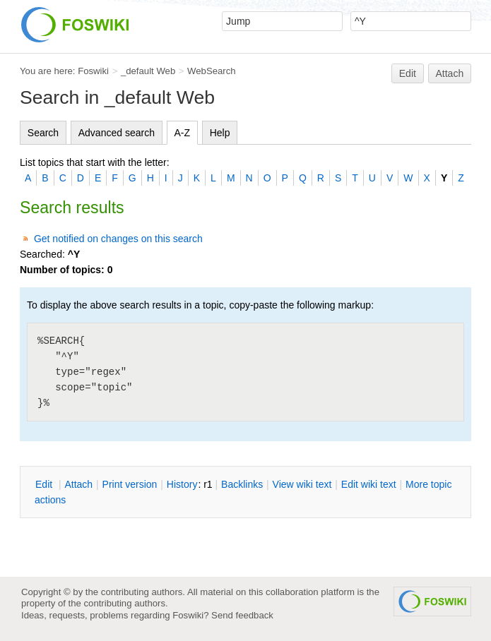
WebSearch (211, 71)
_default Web (148, 71)
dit (45, 484)
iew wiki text (302, 484)
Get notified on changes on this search (118, 238)
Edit (407, 73)
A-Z (182, 132)
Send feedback (242, 615)
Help (220, 132)
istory (182, 484)
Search (43, 132)
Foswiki (93, 71)
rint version (130, 484)
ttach (78, 484)
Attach (450, 73)
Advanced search (116, 132)
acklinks (242, 484)
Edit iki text (368, 484)
